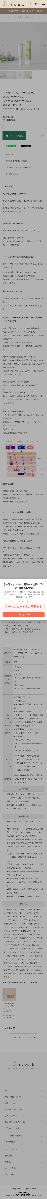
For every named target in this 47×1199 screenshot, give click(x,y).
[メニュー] (43, 4)
